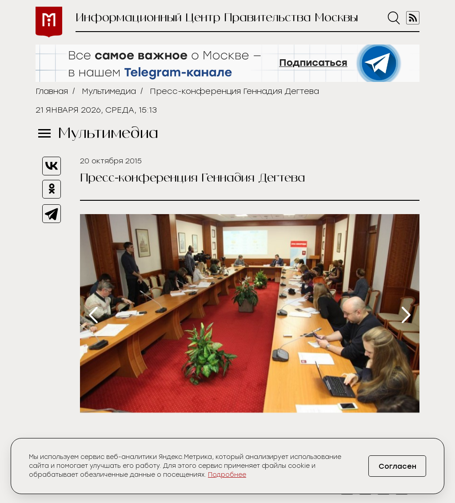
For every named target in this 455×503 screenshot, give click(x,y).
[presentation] (93, 315)
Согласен (397, 466)
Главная (52, 91)
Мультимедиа (109, 91)
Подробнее (227, 475)
